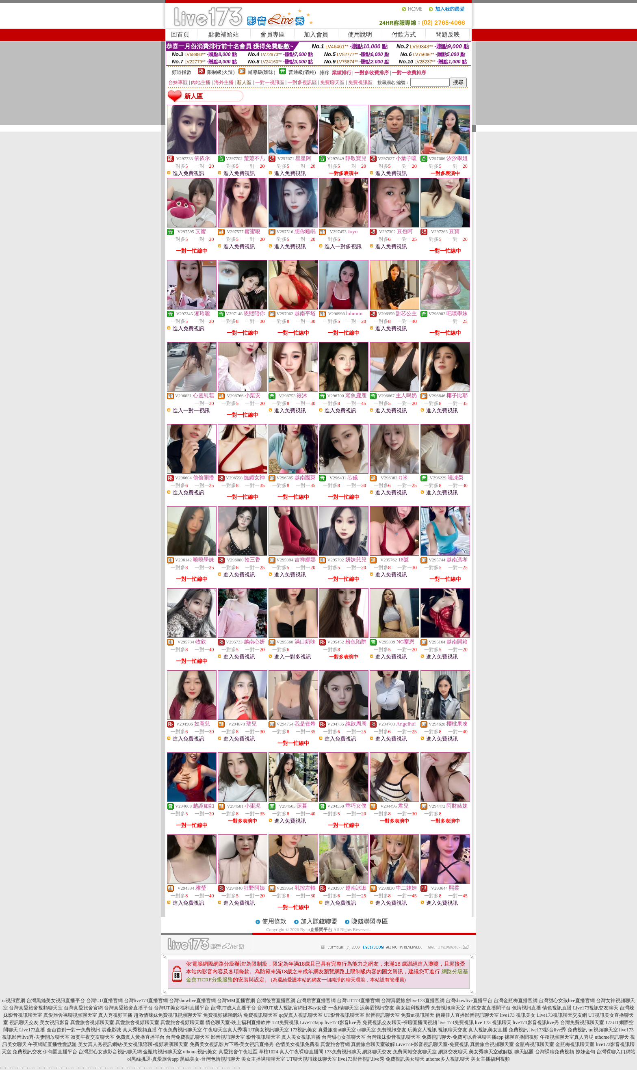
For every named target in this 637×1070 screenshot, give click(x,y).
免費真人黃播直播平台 (140, 1037)
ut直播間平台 (319, 929)
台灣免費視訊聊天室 (582, 1022)
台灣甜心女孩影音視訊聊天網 (110, 1052)
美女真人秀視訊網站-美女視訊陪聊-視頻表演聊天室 (133, 1044)
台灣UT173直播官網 (358, 1000)
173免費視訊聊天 (343, 1052)
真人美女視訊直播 (301, 1037)
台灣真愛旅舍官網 (83, 1008)
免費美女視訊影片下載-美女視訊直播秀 (232, 1044)
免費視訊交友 (391, 1030)
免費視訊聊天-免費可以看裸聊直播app (462, 1037)
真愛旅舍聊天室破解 (373, 1044)
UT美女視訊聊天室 (268, 1030)
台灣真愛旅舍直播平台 (128, 1008)
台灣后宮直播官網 (316, 1000)
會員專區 (272, 34)
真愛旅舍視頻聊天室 (92, 1022)
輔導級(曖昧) (261, 72)
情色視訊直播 (557, 1008)
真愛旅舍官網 (335, 1044)
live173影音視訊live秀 (536, 1022)
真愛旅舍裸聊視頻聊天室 (70, 1015)
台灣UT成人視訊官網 (280, 1008)
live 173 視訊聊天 (493, 1022)
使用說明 (360, 34)
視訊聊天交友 (24, 1022)
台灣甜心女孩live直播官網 (567, 1000)
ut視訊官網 (13, 1000)
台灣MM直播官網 (236, 1000)
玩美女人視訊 (422, 1030)
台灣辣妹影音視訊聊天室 (393, 1037)
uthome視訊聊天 (612, 1037)
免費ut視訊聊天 (417, 1015)
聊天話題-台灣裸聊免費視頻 (544, 1052)
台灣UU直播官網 (104, 1000)
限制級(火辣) (221, 72)
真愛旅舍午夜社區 (238, 1052)
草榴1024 (268, 1052)
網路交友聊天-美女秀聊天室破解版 (475, 1052)
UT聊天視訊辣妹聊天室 (311, 1059)
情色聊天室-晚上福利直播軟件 (238, 1022)
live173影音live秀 (343, 1022)
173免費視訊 (285, 1022)
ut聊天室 (367, 1030)
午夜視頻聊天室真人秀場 (567, 1037)
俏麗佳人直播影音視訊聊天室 (467, 1015)
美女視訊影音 (54, 1022)
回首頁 (180, 34)
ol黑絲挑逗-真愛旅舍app (153, 1059)
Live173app (311, 1022)
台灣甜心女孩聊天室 (344, 1037)
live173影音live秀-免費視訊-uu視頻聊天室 (573, 1030)
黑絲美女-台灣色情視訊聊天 (210, 1059)
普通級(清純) (302, 72)
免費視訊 (518, 1030)
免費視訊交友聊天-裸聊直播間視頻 (399, 1022)
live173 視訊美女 (517, 1015)
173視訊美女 (303, 1030)
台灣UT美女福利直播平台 (181, 1008)
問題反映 (448, 34)
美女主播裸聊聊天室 (263, 1059)
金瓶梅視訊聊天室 (534, 1044)
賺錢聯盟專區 (369, 921)
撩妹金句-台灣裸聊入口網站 (606, 1052)
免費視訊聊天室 (260, 1015)
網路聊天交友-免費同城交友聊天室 (399, 1052)
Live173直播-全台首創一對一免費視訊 (59, 1030)
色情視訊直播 (526, 1008)
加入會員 (316, 34)
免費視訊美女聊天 (405, 1059)
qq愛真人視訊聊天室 (301, 1015)
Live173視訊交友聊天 (595, 1008)
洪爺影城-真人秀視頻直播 (129, 1030)
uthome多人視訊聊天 (448, 1059)
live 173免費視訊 (456, 1022)
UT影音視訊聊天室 (344, 1015)
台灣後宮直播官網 (275, 1000)
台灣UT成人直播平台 (233, 1008)
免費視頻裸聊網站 (222, 1015)
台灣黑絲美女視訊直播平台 (55, 1000)
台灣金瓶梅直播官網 (515, 1000)
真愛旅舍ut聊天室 (337, 1030)
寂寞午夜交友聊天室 (93, 1037)
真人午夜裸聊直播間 (301, 1052)
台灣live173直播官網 (146, 1000)
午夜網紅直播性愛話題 (52, 1044)
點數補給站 (223, 34)
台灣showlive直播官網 (192, 1000)
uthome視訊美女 (200, 1052)
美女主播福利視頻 (490, 1059)
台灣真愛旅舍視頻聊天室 (36, 1008)
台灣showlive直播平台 (469, 1000)
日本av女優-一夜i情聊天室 (331, 1008)
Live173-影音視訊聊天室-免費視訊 (432, 1044)
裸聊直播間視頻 (522, 1037)
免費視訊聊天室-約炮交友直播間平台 (471, 1008)
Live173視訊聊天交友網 (562, 1015)
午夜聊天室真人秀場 (225, 1030)
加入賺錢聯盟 (319, 921)
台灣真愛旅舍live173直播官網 (412, 1000)
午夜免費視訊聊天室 (180, 1030)
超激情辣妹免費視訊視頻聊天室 (168, 1015)
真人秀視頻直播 (115, 1015)
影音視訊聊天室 (383, 1015)
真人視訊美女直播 (487, 1030)
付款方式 (404, 34)
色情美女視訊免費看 (297, 1044)
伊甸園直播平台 (60, 1052)
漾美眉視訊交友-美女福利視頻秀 (395, 1008)
